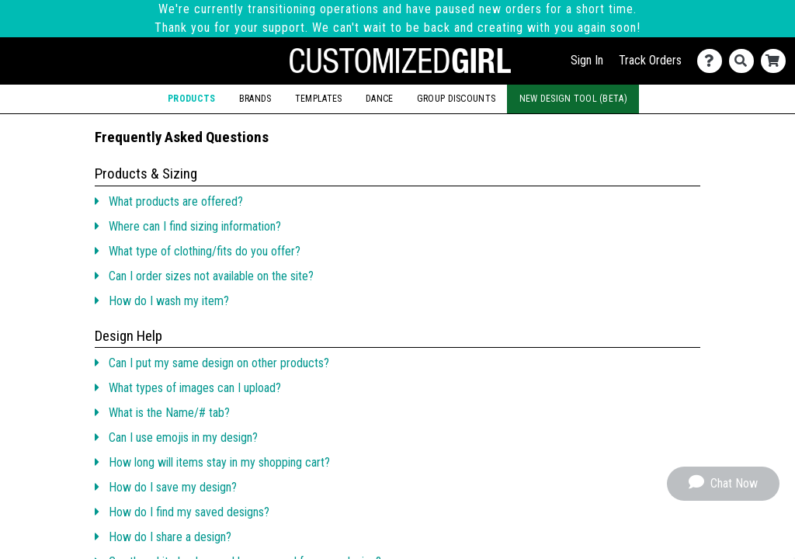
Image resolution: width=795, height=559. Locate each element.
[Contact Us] (713, 61)
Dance (379, 98)
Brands (255, 98)
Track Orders (650, 60)
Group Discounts (456, 98)
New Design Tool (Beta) (573, 98)
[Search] (745, 61)
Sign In (587, 60)
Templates (318, 98)
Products (191, 98)
